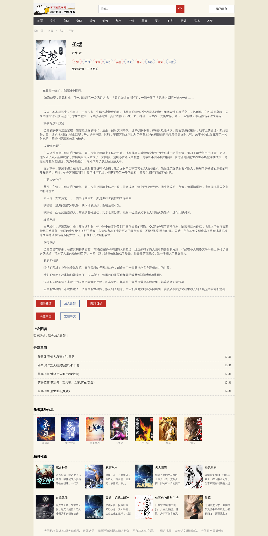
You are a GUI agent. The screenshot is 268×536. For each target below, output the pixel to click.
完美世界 (95, 443)
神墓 (168, 443)
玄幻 (66, 20)
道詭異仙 (62, 497)
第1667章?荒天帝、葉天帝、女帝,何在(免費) (66, 382)
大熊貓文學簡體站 (186, 530)
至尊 (108, 62)
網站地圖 (165, 530)
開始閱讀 (46, 303)
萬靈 (118, 62)
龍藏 (208, 497)
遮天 (192, 443)
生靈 (171, 62)
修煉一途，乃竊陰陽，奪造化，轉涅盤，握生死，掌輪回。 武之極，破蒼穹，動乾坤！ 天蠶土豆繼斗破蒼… (118, 483)
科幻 (171, 20)
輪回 (139, 62)
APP (210, 20)
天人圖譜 (161, 467)
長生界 (119, 443)
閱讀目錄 (96, 303)
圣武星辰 (210, 467)
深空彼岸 (70, 443)
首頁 (40, 20)
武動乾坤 (111, 467)
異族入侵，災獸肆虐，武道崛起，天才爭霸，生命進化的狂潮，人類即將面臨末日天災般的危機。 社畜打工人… (118, 513)
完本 (197, 20)
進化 (129, 62)
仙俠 (105, 20)
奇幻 (79, 20)
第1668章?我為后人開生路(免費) (58, 374)
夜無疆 (46, 443)
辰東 (75, 53)
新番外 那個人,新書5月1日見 (56, 356)
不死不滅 (144, 443)
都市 (118, 20)
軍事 (144, 20)
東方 (97, 62)
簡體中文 (46, 316)
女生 (53, 20)
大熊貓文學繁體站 (212, 530)
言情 (131, 20)
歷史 (158, 20)
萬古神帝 (62, 467)
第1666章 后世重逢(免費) (54, 391)
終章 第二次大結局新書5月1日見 (59, 365)
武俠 (92, 20)
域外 (160, 62)
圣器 (150, 62)
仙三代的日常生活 (167, 497)
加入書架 (70, 303)
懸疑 (184, 20)
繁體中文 (70, 316)
